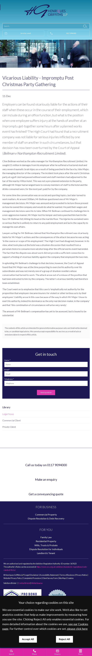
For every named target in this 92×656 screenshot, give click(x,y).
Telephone (8, 379)
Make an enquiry (46, 479)
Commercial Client (11, 420)
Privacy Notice (81, 575)
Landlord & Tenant (46, 553)
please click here (77, 628)
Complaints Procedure (32, 578)
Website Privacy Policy (12, 578)
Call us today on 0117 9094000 (46, 465)
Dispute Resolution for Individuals (46, 549)
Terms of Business (67, 575)
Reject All (64, 639)
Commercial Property (46, 514)
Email (6, 370)
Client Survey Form (50, 578)
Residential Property (46, 541)
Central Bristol (24, 583)
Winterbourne (37, 583)
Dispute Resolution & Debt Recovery (46, 518)
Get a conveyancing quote (46, 494)
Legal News (8, 414)
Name (6, 360)
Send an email (25, 33)
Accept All (28, 639)
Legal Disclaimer (32, 575)
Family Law (46, 537)
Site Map (62, 578)
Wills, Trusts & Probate (46, 545)
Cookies (70, 578)
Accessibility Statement (49, 575)
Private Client (9, 426)
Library (6, 407)
